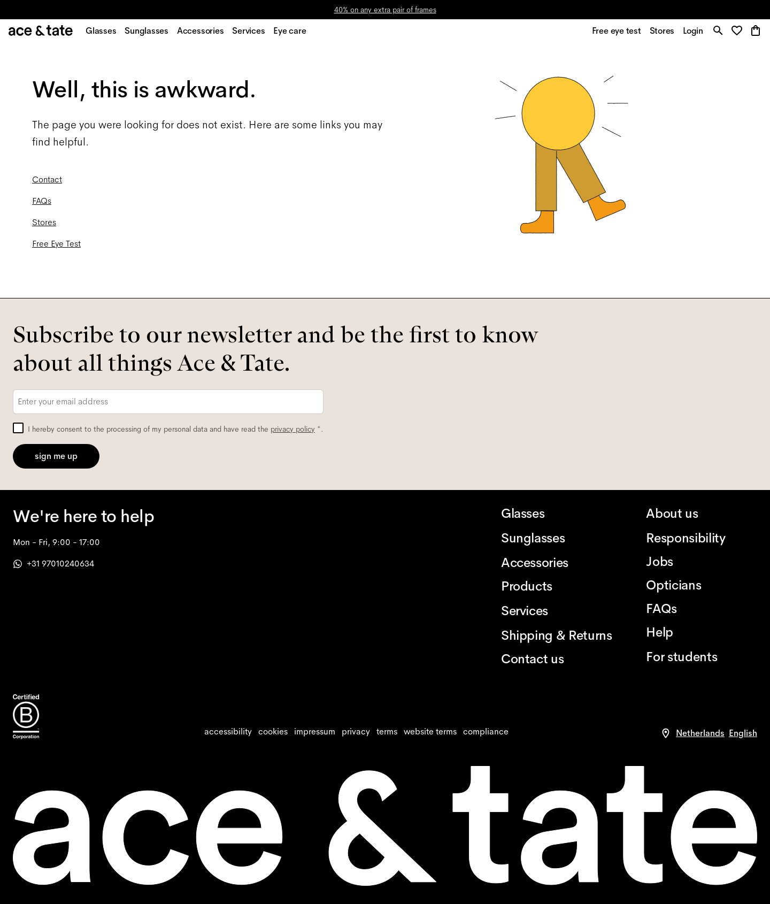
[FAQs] (701, 608)
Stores (44, 228)
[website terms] (430, 731)
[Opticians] (701, 585)
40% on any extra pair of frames (385, 9)
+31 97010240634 (53, 563)
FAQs (41, 206)
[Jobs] (701, 561)
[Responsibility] (701, 538)
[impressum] (314, 731)
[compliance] (486, 731)
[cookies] (273, 731)
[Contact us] (556, 659)
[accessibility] (228, 731)
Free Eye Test (56, 249)
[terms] (386, 731)
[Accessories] (556, 562)
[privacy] (356, 731)
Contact (47, 185)
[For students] (701, 656)
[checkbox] (18, 428)
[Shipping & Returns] (556, 635)
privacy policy (293, 429)
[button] (737, 34)
